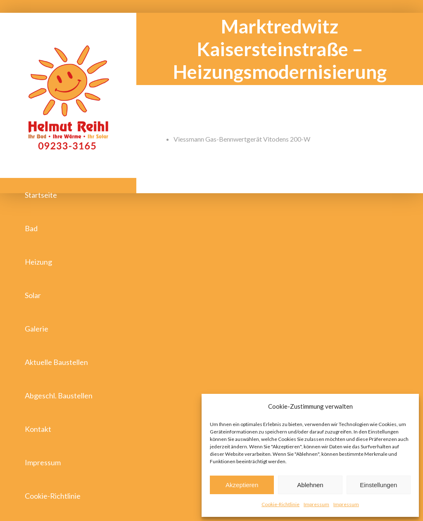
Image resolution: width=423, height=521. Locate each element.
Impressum (316, 504)
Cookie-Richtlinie (280, 504)
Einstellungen (378, 484)
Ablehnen (310, 484)
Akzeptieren (242, 484)
